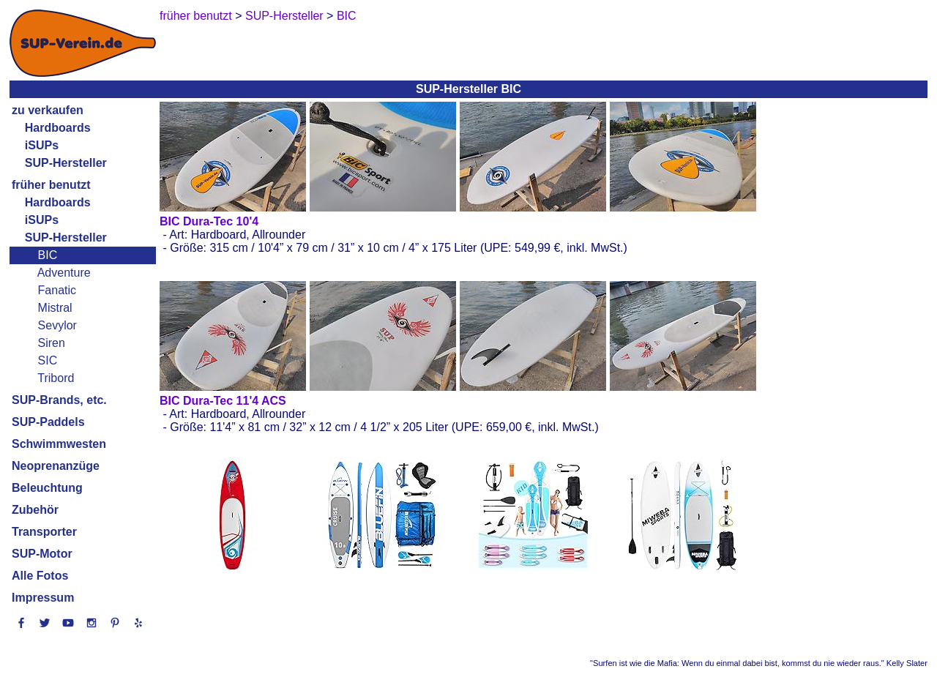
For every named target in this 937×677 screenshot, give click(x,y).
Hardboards (58, 127)
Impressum (43, 597)
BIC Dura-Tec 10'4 (209, 221)
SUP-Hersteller (66, 163)
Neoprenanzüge (56, 466)
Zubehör (35, 510)
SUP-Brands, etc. (59, 400)
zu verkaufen (47, 110)
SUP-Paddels (48, 422)
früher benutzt (51, 185)
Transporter (44, 531)
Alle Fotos (40, 575)
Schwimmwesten (59, 444)
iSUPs (42, 145)
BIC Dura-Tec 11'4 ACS (223, 400)
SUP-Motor (42, 553)
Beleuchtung (47, 488)
